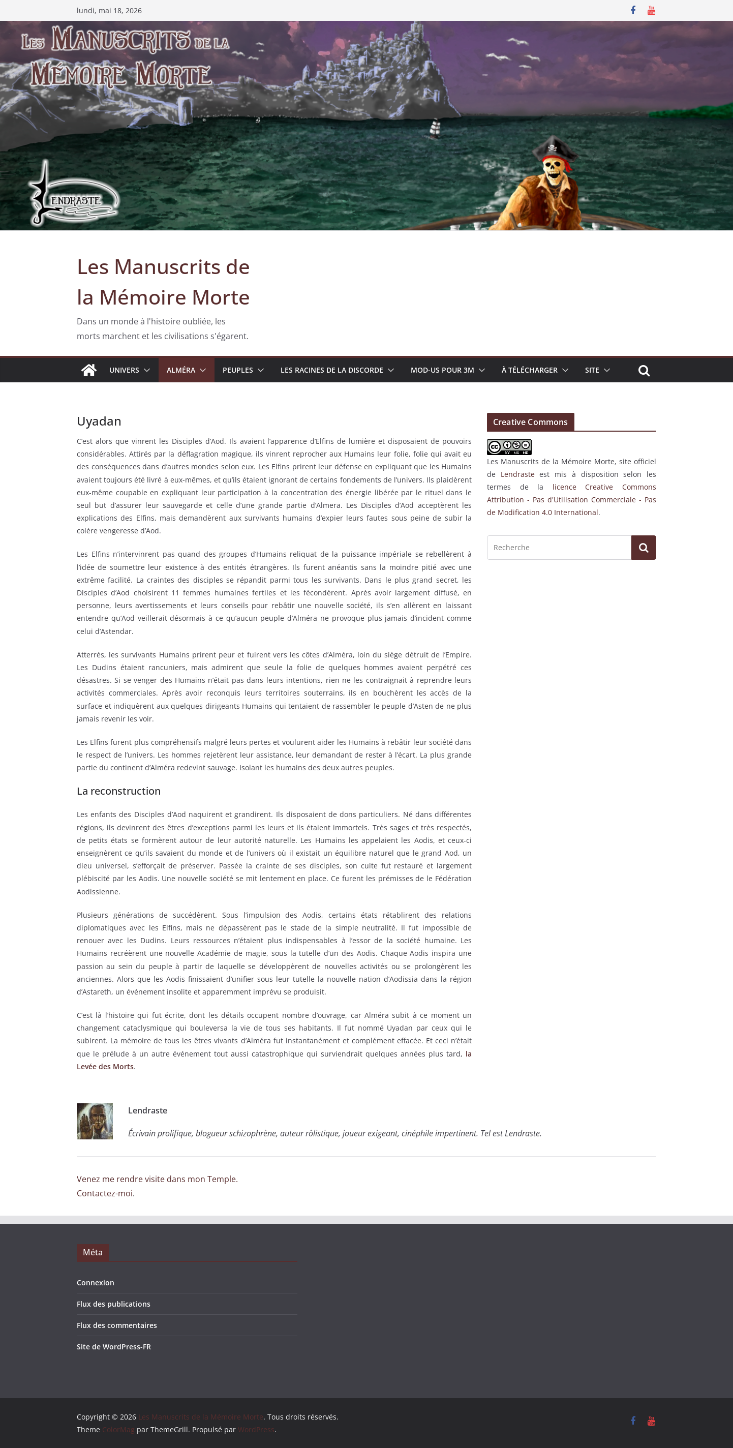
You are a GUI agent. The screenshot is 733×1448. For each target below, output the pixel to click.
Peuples (238, 370)
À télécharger (530, 370)
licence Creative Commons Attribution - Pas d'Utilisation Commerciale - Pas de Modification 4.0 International (571, 499)
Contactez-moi (105, 1193)
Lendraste (518, 474)
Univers (124, 370)
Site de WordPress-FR (114, 1346)
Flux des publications (113, 1304)
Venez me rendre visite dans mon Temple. (157, 1179)
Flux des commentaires (117, 1325)
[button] (144, 370)
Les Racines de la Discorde (332, 370)
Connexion (95, 1282)
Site (592, 370)
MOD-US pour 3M (442, 370)
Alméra (181, 370)
